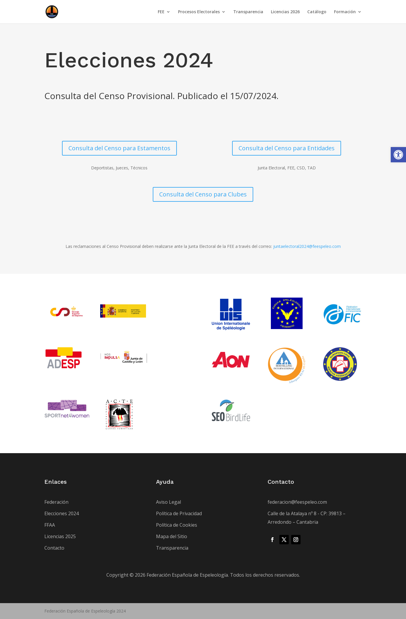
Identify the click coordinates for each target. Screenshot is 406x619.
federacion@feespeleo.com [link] (297, 502)
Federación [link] (56, 502)
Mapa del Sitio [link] (171, 536)
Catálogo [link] (316, 12)
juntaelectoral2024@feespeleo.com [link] (307, 246)
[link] (398, 154)
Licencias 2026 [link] (285, 12)
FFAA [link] (49, 525)
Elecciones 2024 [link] (61, 513)
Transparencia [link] (248, 12)
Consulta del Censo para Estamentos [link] (119, 148)
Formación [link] (345, 12)
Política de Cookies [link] (176, 525)
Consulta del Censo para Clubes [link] (203, 194)
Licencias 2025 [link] (60, 536)
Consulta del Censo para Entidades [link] (287, 148)
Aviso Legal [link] (168, 502)
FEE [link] (161, 12)
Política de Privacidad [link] (179, 513)
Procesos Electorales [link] (199, 12)
